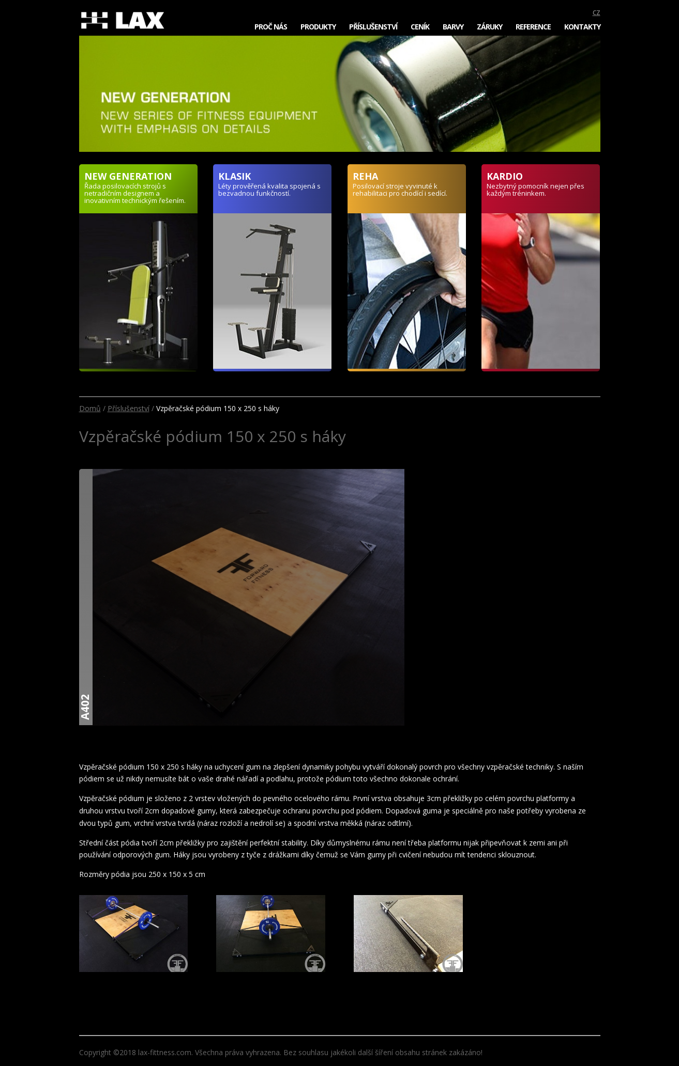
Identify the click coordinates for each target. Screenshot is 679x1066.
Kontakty (582, 27)
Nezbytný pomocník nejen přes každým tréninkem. (535, 189)
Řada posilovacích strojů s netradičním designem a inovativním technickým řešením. (135, 193)
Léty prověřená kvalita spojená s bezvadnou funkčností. (269, 189)
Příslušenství (373, 27)
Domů (90, 408)
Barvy (453, 27)
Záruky (489, 27)
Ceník (420, 27)
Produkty (318, 27)
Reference (533, 27)
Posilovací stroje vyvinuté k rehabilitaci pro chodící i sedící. (400, 189)
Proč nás (270, 27)
